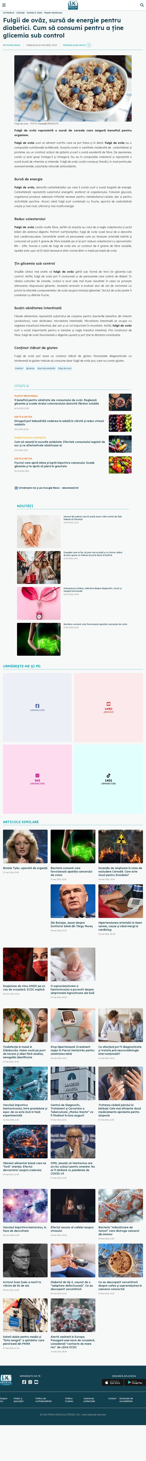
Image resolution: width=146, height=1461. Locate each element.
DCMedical (8, 12)
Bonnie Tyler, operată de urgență (25, 868)
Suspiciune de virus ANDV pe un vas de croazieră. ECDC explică (24, 987)
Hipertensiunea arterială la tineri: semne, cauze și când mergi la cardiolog (120, 926)
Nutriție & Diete (34, 12)
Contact (112, 1398)
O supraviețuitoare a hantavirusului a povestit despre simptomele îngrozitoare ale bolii (72, 989)
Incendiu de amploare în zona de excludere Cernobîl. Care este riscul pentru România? (120, 871)
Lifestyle (20, 12)
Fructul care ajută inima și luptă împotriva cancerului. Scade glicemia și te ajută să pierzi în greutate (54, 464)
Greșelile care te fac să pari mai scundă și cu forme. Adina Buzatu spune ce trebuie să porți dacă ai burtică (93, 554)
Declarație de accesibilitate (126, 1400)
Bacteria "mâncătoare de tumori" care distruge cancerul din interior (118, 1231)
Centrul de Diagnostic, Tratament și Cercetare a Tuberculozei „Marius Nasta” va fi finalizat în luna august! (72, 1110)
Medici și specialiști (18, 1400)
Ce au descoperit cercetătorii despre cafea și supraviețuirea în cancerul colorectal (120, 1285)
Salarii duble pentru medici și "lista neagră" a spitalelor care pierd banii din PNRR (23, 1340)
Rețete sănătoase (53, 12)
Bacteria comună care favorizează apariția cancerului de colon (95, 624)
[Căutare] (142, 5)
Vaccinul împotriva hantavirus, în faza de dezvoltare (24, 1229)
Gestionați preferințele (89, 1400)
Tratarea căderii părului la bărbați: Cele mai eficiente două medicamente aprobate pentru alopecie (119, 1110)
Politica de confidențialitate (43, 1400)
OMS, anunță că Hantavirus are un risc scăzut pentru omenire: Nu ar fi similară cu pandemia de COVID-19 (73, 1168)
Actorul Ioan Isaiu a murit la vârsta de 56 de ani (22, 1283)
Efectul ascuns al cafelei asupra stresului (72, 1229)
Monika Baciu (13, 45)
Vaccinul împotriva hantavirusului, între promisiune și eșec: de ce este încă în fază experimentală (25, 1110)
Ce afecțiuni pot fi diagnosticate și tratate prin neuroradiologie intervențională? (119, 1050)
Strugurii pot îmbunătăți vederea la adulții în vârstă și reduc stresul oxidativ (59, 422)
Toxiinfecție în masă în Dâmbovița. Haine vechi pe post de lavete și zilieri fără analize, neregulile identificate (24, 1052)
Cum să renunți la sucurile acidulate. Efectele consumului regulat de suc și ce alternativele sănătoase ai (59, 443)
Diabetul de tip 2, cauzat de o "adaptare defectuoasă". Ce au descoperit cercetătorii (72, 1285)
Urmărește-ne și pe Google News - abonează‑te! (48, 487)
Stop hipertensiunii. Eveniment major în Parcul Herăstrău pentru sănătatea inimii (72, 1050)
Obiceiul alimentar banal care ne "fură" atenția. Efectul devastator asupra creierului (24, 1166)
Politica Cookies (69, 1400)
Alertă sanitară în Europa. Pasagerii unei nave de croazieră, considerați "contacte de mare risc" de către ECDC (73, 1342)
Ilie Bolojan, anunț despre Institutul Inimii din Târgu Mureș (72, 924)
